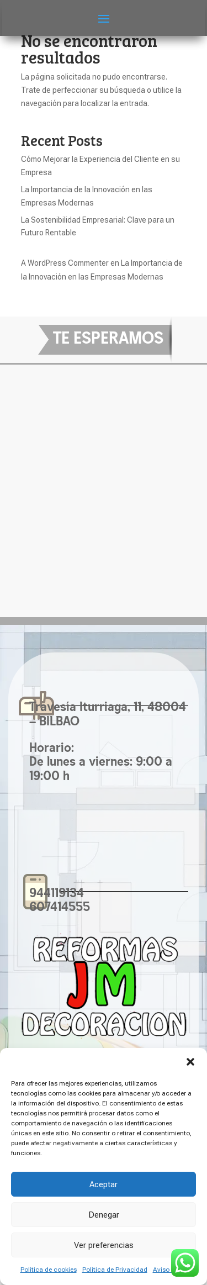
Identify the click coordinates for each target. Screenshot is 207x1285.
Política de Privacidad (114, 1269)
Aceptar (103, 1184)
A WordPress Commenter (65, 263)
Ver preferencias (104, 1245)
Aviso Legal (170, 1269)
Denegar (103, 1215)
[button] (190, 1061)
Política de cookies (48, 1269)
